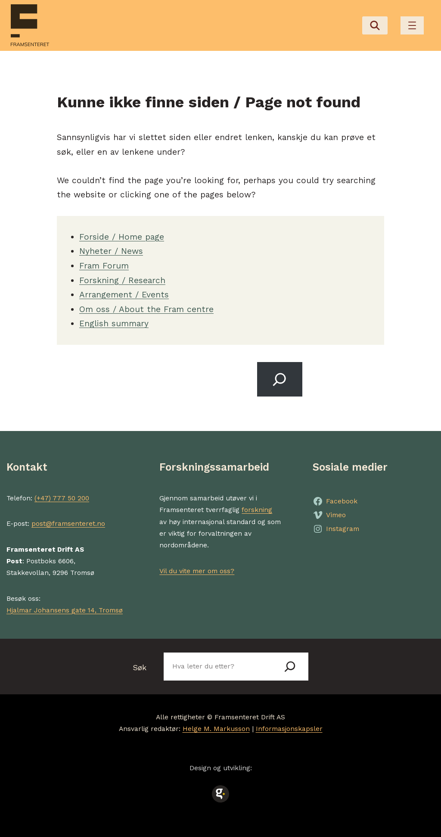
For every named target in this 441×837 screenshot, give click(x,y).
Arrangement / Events (124, 295)
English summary (114, 323)
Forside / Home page (121, 237)
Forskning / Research (122, 280)
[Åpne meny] (412, 25)
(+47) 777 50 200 (61, 498)
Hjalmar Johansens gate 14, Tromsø (64, 610)
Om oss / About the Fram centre (146, 309)
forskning (257, 510)
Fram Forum (104, 266)
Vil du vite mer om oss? (196, 571)
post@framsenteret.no (68, 524)
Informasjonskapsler (289, 729)
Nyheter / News (111, 251)
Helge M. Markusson (216, 729)
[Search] (279, 379)
